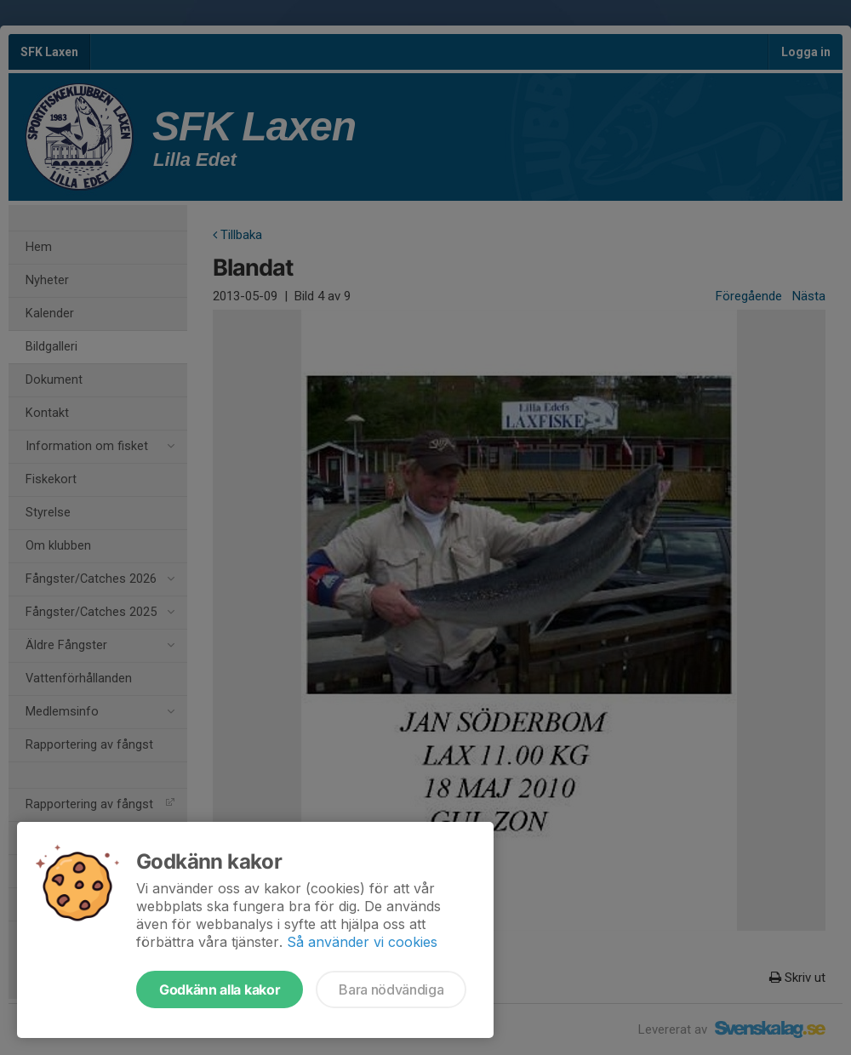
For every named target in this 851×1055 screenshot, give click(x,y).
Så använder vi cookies (362, 941)
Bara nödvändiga (391, 989)
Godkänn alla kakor (219, 989)
